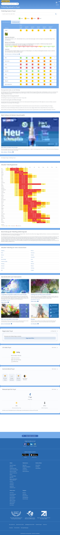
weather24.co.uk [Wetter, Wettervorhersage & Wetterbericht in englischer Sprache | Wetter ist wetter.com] (12, 486)
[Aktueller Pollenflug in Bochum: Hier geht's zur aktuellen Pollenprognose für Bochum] (15, 254)
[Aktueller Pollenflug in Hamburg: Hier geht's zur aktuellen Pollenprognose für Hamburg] (15, 262)
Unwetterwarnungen (13, 466)
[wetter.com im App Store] (34, 454)
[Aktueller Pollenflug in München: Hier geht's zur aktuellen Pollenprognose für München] (45, 262)
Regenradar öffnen (30, 336)
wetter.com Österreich (13, 471)
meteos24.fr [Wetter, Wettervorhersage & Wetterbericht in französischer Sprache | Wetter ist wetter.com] (12, 481)
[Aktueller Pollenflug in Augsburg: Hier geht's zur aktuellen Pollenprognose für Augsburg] (15, 249)
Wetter (11, 461)
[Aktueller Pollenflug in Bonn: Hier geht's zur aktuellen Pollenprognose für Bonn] (15, 256)
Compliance (11, 526)
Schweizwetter (12, 494)
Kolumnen (11, 465)
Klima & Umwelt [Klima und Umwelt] (25, 497)
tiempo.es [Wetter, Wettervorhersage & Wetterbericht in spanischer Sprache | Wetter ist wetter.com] (11, 480)
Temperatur (25, 466)
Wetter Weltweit (12, 500)
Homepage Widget (13, 474)
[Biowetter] (44, 313)
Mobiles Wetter (39, 461)
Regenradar (25, 463)
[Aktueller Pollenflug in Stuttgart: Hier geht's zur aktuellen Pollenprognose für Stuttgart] (45, 269)
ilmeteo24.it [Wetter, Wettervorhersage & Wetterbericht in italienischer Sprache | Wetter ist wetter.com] (12, 483)
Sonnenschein (25, 468)
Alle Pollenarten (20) (15, 20)
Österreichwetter (12, 495)
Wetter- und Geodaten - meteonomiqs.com (13, 478)
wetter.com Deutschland (14, 468)
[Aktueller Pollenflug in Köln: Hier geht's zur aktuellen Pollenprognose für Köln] (15, 269)
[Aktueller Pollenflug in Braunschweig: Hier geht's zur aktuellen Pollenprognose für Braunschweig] (15, 258)
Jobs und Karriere (12, 523)
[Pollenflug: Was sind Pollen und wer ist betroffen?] (44, 290)
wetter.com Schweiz (13, 470)
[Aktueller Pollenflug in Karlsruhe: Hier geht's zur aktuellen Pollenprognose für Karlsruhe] (15, 267)
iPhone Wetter (38, 463)
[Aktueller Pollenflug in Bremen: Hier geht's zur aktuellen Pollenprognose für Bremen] (45, 249)
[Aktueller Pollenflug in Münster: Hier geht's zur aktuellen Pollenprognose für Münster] (45, 264)
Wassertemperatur (26, 470)
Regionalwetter (12, 497)
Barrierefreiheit (17, 526)
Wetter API (11, 476)
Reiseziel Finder (25, 494)
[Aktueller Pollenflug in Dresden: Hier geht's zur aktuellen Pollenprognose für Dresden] (45, 254)
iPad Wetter (37, 465)
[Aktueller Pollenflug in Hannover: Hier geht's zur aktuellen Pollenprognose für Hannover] (15, 264)
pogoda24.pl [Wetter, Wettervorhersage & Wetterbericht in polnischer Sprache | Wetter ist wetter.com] (12, 484)
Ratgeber (24, 489)
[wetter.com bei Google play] (25, 454)
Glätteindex (24, 492)
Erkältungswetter (25, 495)
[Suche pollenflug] (55, 12)
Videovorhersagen (13, 463)
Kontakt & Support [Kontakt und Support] (39, 523)
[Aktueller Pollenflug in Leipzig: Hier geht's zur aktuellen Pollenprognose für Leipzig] (45, 260)
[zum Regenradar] (54, 329)
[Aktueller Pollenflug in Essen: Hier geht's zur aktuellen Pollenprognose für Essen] (45, 258)
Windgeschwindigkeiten (26, 465)
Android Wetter (38, 466)
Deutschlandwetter (13, 492)
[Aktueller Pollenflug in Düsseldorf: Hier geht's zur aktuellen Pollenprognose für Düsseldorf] (45, 256)
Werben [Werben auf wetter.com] (11, 473)
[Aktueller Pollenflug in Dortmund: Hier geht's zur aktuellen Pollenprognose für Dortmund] (45, 251)
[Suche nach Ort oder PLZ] (20, 1)
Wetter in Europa (12, 499)
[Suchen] (27, 1)
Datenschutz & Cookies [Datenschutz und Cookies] (20, 523)
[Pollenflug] (56, 1)
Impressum (45, 523)
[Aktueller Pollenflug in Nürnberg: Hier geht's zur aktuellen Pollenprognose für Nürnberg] (45, 267)
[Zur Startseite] (6, 1)
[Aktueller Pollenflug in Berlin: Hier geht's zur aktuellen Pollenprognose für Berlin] (15, 251)
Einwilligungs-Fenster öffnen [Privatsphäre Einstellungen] (29, 523)
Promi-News (12, 503)
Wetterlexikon (12, 502)
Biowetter (24, 491)
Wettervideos (12, 489)
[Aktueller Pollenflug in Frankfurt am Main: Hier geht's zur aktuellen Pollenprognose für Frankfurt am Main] (15, 260)
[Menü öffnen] (58, 1)
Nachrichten (12, 491)
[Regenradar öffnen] (30, 336)
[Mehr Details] (55, 346)
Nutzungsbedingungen (24, 526)
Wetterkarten (25, 461)
